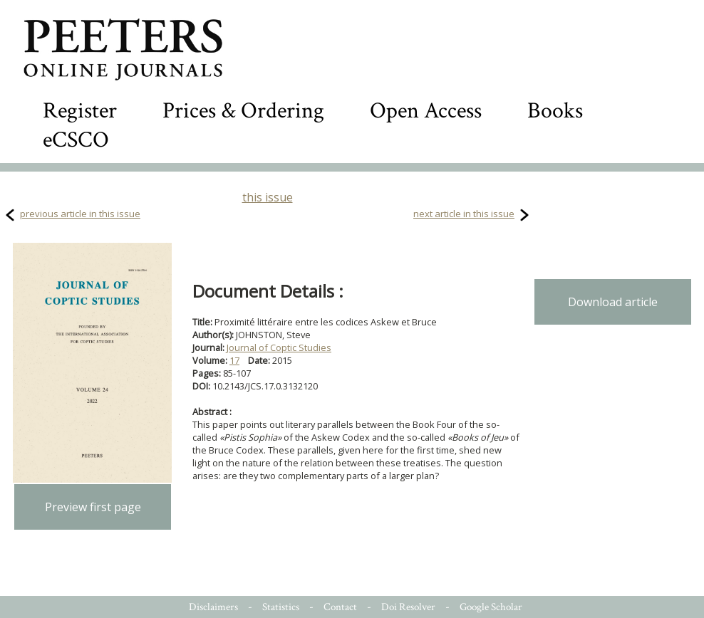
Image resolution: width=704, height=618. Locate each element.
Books (555, 110)
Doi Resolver (408, 607)
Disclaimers (213, 607)
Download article (613, 302)
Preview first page (93, 507)
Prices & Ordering (243, 110)
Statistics (280, 607)
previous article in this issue (80, 213)
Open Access (426, 110)
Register (80, 110)
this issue (267, 197)
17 (234, 360)
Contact (340, 607)
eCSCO (76, 139)
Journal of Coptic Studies (279, 347)
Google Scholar (491, 607)
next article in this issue (463, 213)
